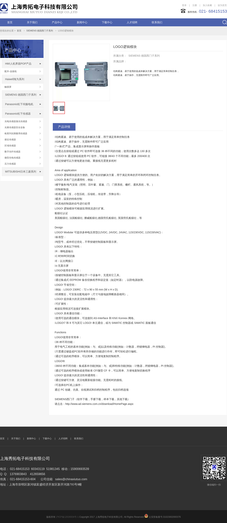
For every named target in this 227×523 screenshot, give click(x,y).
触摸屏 (8, 87)
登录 (184, 5)
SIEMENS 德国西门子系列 (39, 30)
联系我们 (157, 22)
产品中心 (57, 22)
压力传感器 (10, 163)
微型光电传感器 (12, 157)
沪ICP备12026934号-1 (67, 517)
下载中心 (107, 22)
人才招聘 (132, 22)
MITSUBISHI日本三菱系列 (20, 171)
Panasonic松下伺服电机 (19, 104)
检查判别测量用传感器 (16, 133)
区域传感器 (10, 145)
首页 (9, 22)
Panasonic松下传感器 (18, 113)
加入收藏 (207, 5)
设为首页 (222, 5)
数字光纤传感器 (12, 151)
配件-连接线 (11, 71)
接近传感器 (10, 139)
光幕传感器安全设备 (15, 127)
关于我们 (32, 22)
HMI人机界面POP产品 (18, 63)
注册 (194, 5)
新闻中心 (82, 22)
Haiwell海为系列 (14, 79)
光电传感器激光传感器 (16, 121)
